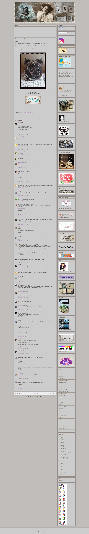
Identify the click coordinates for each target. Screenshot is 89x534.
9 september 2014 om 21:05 (23, 309)
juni (61, 464)
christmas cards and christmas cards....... (65, 458)
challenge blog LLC (62, 389)
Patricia (19, 169)
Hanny (19, 320)
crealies (60, 398)
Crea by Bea (20, 113)
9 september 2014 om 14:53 (23, 240)
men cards (61, 411)
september (63, 451)
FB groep (60, 402)
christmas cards (61, 393)
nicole (19, 311)
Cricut (60, 400)
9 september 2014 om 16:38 (23, 255)
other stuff (60, 417)
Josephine (20, 122)
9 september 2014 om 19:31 (23, 281)
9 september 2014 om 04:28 (23, 149)
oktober (62, 449)
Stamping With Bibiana (22, 136)
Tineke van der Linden (22, 305)
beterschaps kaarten (62, 380)
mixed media (61, 413)
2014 (61, 445)
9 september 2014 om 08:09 (23, 175)
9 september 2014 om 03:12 (23, 140)
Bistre (60, 384)
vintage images (63, 454)
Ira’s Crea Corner (21, 187)
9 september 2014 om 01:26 (23, 134)
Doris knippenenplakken (22, 291)
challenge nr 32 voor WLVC (66, 452)
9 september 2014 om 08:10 (23, 181)
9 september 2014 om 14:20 (23, 224)
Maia (18, 242)
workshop (60, 430)
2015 (61, 443)
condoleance (61, 395)
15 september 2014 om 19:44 (23, 370)
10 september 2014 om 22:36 (23, 353)
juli (61, 463)
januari (62, 472)
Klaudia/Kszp (20, 350)
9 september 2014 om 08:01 (23, 167)
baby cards (61, 376)
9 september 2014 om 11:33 (23, 195)
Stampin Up (61, 421)
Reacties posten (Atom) (38, 396)
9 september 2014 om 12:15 (23, 200)
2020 (61, 436)
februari (62, 471)
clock (62, 455)
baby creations (61, 378)
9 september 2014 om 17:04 (23, 262)
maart (62, 469)
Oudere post (52, 393)
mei (61, 466)
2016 (61, 442)
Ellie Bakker (20, 203)
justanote (60, 408)
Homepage (35, 393)
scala (60, 419)
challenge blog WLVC (62, 391)
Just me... (19, 276)
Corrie (19, 258)
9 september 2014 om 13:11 (23, 215)
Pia (18, 197)
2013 (61, 474)
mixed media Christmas (63, 415)
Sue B (19, 218)
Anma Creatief (61, 374)
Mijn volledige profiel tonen (63, 95)
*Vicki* (19, 236)
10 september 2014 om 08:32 (23, 348)
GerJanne (19, 143)
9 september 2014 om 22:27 (23, 328)
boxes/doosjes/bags (62, 385)
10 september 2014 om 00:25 (23, 336)
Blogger (52, 531)
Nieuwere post (18, 393)
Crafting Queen (20, 151)
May (18, 355)
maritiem (60, 410)
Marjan (19, 191)
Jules (19, 338)
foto (59, 404)
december (63, 446)
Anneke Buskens (61, 27)
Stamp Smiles (23, 239)
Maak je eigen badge (62, 29)
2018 (61, 439)
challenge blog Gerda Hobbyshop (65, 387)
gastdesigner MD (62, 406)
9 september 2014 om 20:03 (23, 297)
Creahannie (20, 226)
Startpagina (61, 480)
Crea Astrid (20, 373)
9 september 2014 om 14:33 (23, 234)
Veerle (19, 283)
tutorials (60, 424)
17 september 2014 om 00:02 (23, 378)
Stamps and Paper (21, 162)
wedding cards (61, 428)
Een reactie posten (20, 388)
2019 (61, 437)
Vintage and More (62, 426)
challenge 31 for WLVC (65, 459)
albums (60, 371)
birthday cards (61, 382)
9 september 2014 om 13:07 (23, 208)
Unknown (19, 183)
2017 (61, 440)
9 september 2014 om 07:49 (23, 154)
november (63, 448)
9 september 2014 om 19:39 (23, 289)
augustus (62, 461)
